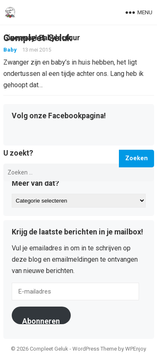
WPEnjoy (135, 349)
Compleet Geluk (37, 37)
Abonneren (41, 320)
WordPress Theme (94, 349)
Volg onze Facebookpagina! (59, 116)
